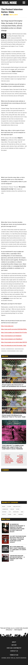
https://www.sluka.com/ (7, 326)
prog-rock (3, 351)
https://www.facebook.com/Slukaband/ (11, 335)
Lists (10, 511)
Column (9, 506)
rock (18, 351)
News (22, 511)
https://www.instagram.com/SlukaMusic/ (11, 339)
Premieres (20, 514)
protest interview (11, 351)
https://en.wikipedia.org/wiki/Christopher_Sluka (13, 345)
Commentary (5, 509)
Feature (12, 509)
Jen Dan (5, 15)
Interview (4, 511)
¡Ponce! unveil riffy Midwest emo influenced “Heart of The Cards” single (14, 416)
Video (15, 514)
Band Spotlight (16, 506)
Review (3, 506)
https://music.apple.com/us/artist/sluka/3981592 (14, 342)
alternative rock (10, 348)
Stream (9, 514)
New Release (16, 511)
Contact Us (14, 651)
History (14, 645)
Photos (4, 514)
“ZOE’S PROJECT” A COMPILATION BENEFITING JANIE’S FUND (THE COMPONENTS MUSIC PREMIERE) (13, 447)
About (14, 642)
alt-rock (3, 348)
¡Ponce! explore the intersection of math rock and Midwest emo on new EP (14, 385)
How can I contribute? (14, 648)
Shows (17, 509)
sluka (21, 351)
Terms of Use (14, 655)
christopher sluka (19, 348)
